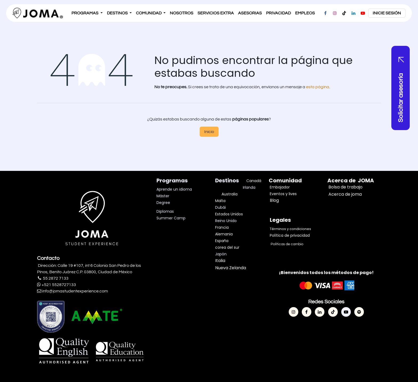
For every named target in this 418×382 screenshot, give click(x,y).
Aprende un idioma (174, 189)
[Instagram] (335, 13)
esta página (317, 87)
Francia (222, 227)
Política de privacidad (290, 235)
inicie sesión (387, 13)
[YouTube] (363, 13)
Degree (163, 202)
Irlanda (249, 187)
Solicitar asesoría (400, 97)
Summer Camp (171, 218)
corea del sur (227, 247)
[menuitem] (86, 13)
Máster (162, 196)
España (221, 240)
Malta (221, 200)
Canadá (253, 180)
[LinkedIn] (353, 13)
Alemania (224, 234)
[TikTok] (344, 13)
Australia (230, 194)
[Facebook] (325, 13)
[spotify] (359, 312)
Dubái (221, 207)
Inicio (209, 132)
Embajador (280, 187)
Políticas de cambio (286, 244)
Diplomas (165, 211)
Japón (221, 254)
